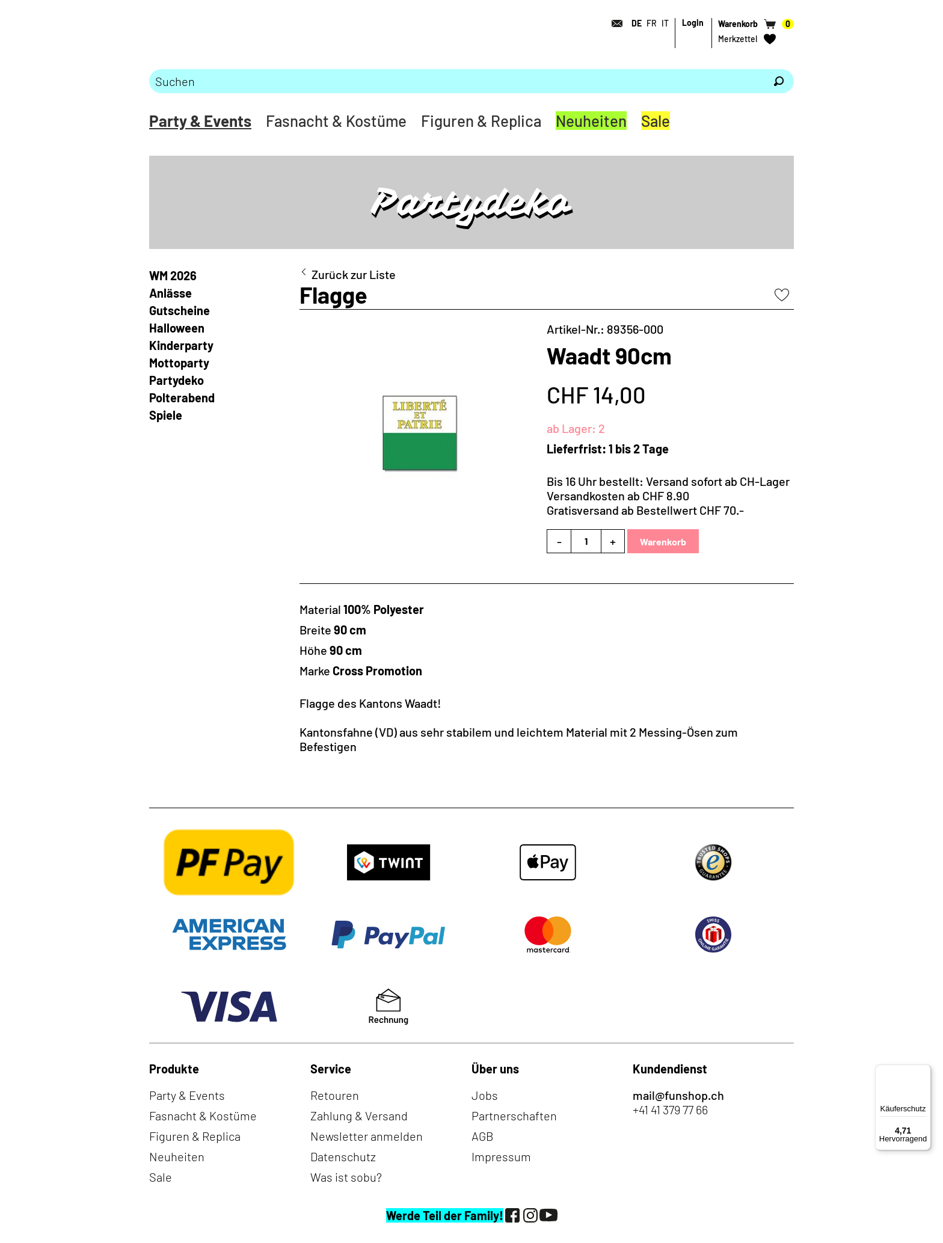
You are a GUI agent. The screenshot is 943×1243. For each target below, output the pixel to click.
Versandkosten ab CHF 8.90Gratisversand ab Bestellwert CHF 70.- (645, 502)
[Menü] (924, 1071)
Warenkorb (663, 541)
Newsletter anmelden (366, 1136)
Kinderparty (181, 345)
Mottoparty (179, 362)
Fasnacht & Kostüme (336, 120)
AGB (483, 1136)
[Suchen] (779, 81)
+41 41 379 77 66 (670, 1109)
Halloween (176, 328)
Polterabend (182, 397)
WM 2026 (173, 275)
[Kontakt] (613, 23)
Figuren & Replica (481, 120)
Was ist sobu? (346, 1177)
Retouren (334, 1095)
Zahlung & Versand (359, 1115)
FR (652, 23)
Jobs (485, 1095)
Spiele (165, 415)
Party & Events (200, 120)
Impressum (501, 1156)
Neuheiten (591, 120)
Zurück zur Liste (354, 274)
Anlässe (170, 293)
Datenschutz (343, 1156)
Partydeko (176, 380)
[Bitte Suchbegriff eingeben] (456, 81)
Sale (655, 120)
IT (665, 23)
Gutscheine (179, 310)
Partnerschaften (514, 1115)
